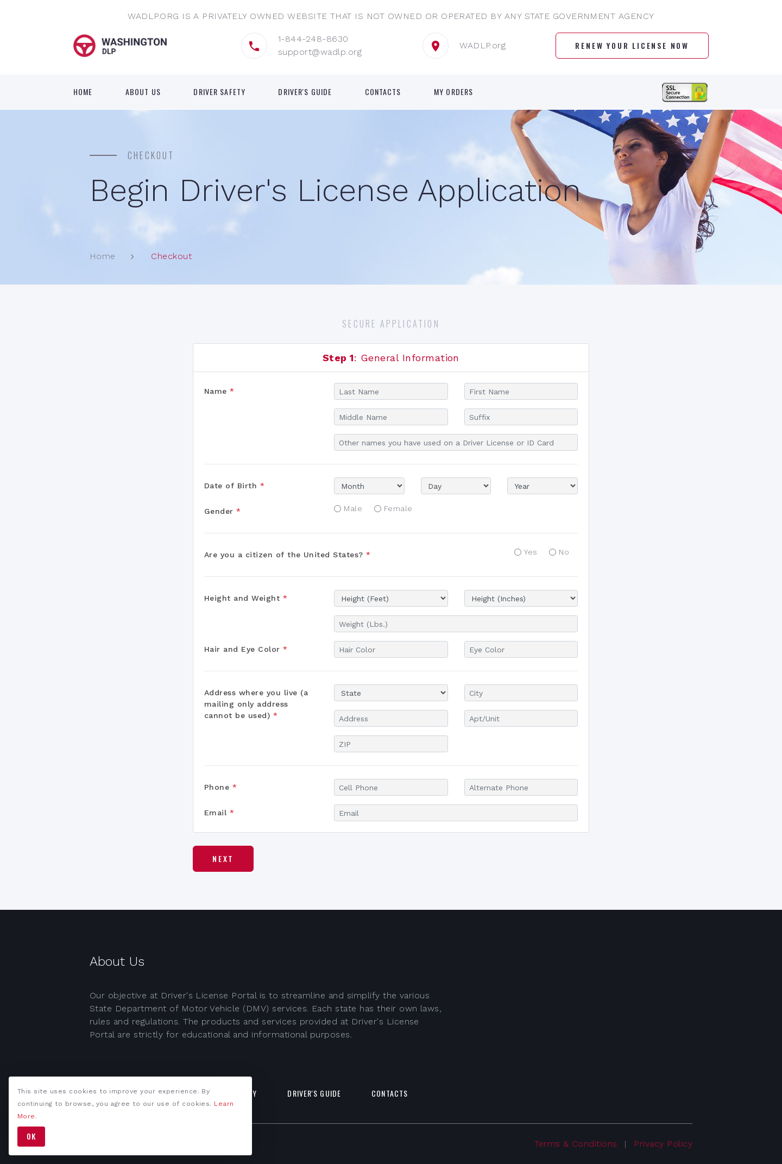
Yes (530, 552)
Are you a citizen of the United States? (287, 554)
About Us (143, 91)
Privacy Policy (663, 1143)
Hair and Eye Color (246, 649)
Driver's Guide (305, 91)
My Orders (453, 91)
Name (219, 391)
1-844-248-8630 (313, 39)
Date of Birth (234, 485)
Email (219, 812)
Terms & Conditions (575, 1143)
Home (82, 91)
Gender (222, 511)
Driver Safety (219, 91)
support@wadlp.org (320, 52)
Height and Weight (245, 598)
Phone (220, 787)
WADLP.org (482, 45)
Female (398, 508)
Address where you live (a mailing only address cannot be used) (256, 704)
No (564, 552)
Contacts (383, 91)
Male (353, 508)
